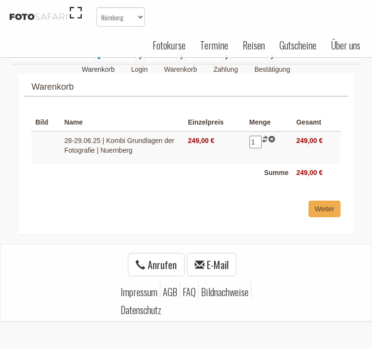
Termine (214, 45)
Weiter (324, 209)
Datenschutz (141, 309)
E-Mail (212, 264)
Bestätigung (272, 69)
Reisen (254, 45)
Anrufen (156, 264)
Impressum (139, 292)
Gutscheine (297, 45)
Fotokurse (169, 45)
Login (140, 69)
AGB (170, 292)
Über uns (345, 45)
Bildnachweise (224, 292)
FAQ (189, 292)
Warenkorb (181, 69)
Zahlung (227, 69)
